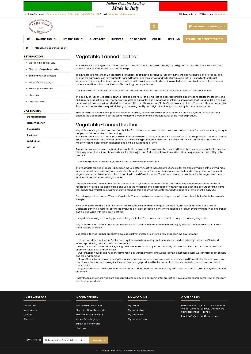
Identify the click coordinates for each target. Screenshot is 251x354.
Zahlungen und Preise (41, 88)
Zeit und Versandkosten (42, 75)
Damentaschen (46, 39)
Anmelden (220, 14)
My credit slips (136, 310)
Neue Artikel (30, 305)
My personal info (137, 319)
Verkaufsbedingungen (41, 82)
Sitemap (28, 319)
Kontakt (28, 314)
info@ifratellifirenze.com (203, 316)
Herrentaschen (73, 39)
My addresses (136, 314)
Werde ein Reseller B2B (41, 62)
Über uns (174, 39)
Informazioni (33, 56)
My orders (133, 305)
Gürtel (157, 39)
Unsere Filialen (36, 101)
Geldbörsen (138, 39)
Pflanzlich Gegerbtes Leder (204, 39)
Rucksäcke (97, 39)
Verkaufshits (30, 310)
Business (117, 39)
